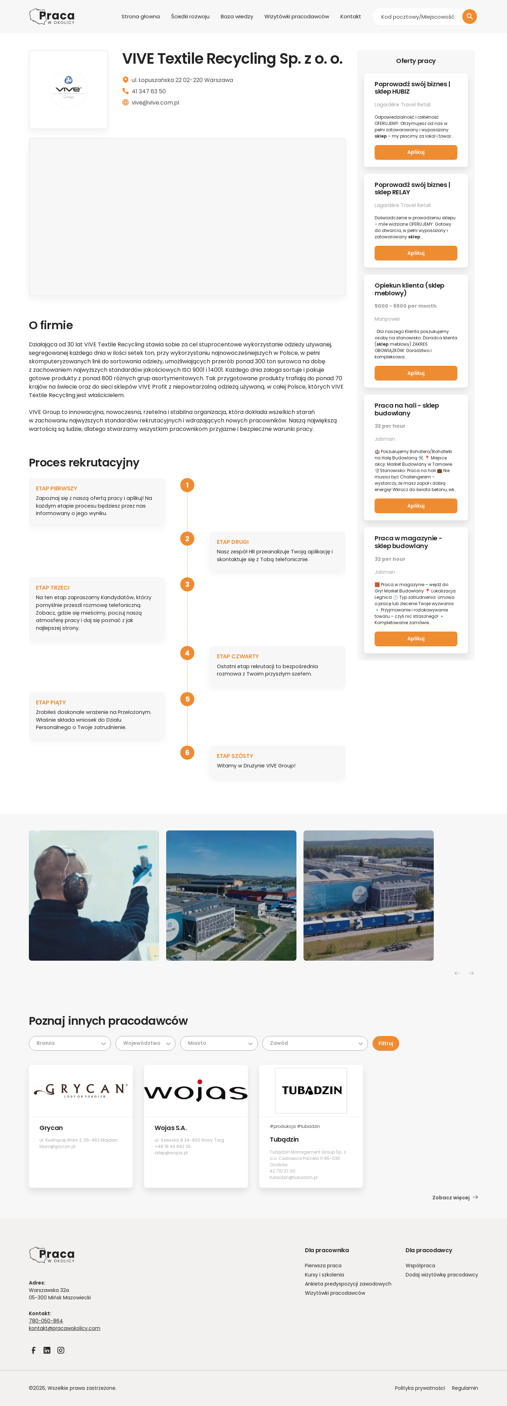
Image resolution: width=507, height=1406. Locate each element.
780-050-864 (46, 1320)
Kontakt (350, 16)
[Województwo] (145, 1043)
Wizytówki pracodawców (296, 16)
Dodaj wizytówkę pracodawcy (442, 1274)
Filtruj (385, 1043)
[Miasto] (219, 1043)
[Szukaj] (469, 16)
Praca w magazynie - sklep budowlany (408, 542)
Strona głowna (140, 16)
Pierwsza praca (323, 1265)
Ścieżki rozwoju (190, 16)
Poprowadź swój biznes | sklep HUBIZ (412, 88)
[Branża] (70, 1043)
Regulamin (465, 1388)
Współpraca (420, 1265)
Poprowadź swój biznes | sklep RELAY (412, 188)
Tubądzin (284, 1139)
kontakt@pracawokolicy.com (64, 1328)
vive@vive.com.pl (155, 103)
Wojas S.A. (170, 1127)
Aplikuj (416, 152)
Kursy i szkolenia (324, 1274)
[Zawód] (315, 1043)
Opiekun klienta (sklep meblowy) (409, 289)
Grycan (51, 1127)
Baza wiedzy (237, 16)
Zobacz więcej (455, 1197)
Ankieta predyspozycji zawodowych (348, 1283)
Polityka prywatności (420, 1388)
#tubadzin (308, 1126)
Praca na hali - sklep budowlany (407, 409)
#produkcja (283, 1126)
